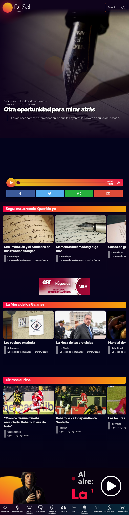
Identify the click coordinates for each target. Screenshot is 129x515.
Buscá (111, 7)
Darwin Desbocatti (29, 512)
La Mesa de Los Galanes (52, 512)
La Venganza (97, 511)
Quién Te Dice (40, 511)
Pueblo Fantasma (84, 512)
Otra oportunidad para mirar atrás (49, 109)
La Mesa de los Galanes (33, 101)
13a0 (73, 511)
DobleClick (5, 511)
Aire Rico (63, 511)
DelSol (22, 6)
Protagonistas (109, 511)
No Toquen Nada (17, 511)
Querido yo (10, 101)
